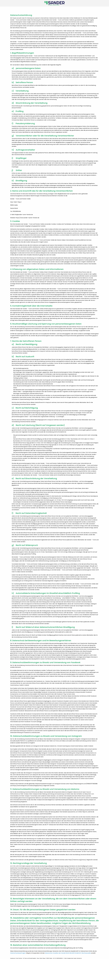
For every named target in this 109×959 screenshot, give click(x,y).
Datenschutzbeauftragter (18, 953)
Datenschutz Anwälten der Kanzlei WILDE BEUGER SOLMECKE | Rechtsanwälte (68, 953)
